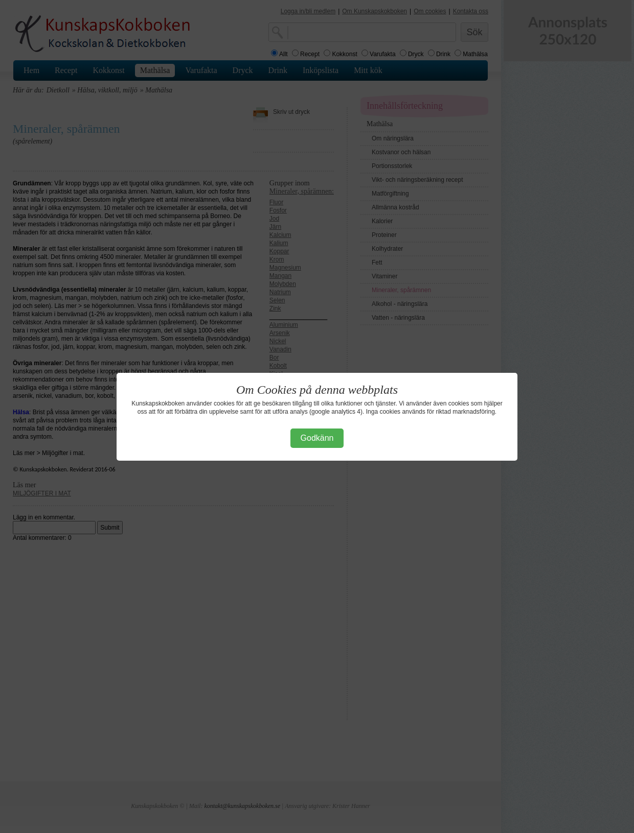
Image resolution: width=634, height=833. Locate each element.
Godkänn (317, 438)
